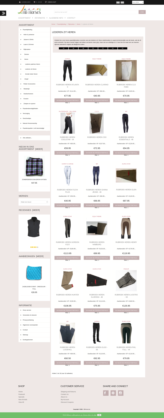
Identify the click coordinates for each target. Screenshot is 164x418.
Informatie (40, 18)
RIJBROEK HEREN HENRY (126, 242)
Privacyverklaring (27, 320)
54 (112, 48)
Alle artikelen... (26, 138)
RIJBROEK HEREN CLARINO (96, 85)
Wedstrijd (34, 89)
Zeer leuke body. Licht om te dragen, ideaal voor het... (34, 240)
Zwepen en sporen (34, 103)
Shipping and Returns (68, 392)
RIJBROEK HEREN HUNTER (67, 295)
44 (63, 48)
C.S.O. (97, 111)
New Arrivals (22, 399)
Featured (21, 394)
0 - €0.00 (38, 2)
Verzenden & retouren (29, 315)
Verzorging (34, 113)
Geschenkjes (34, 118)
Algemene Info (56, 18)
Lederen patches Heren (34, 64)
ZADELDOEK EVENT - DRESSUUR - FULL (34, 287)
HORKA (67, 59)
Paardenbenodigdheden (34, 108)
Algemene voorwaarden (29, 325)
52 (103, 48)
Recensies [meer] (29, 210)
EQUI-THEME (96, 59)
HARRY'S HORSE (67, 164)
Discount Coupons (67, 402)
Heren (78, 24)
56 (122, 48)
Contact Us (65, 394)
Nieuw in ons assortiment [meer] (31, 148)
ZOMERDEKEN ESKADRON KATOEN (34, 179)
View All (21, 402)
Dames (34, 54)
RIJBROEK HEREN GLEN (126, 190)
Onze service (26, 310)
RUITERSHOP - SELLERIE (67, 111)
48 (83, 48)
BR (126, 111)
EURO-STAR (126, 164)
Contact (71, 18)
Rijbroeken (71, 24)
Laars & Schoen (34, 44)
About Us (64, 397)
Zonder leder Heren (34, 74)
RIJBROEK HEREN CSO (96, 137)
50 (93, 48)
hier (95, 415)
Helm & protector (34, 34)
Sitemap (24, 335)
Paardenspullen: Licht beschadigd (34, 129)
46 (73, 48)
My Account (65, 399)
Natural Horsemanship (34, 123)
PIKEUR (126, 269)
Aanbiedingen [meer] (31, 256)
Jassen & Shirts (34, 39)
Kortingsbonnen (27, 339)
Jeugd (34, 79)
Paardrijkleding (61, 24)
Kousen (34, 99)
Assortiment (24, 18)
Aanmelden (24, 2)
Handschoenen (34, 94)
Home (53, 24)
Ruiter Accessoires (34, 84)
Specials (21, 397)
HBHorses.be (86, 409)
